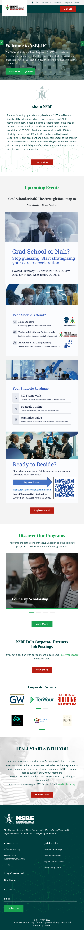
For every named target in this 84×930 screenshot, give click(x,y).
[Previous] (1, 42)
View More (42, 623)
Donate (68, 8)
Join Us (29, 71)
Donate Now (42, 794)
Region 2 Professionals (53, 861)
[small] (32, 2)
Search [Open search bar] (76, 3)
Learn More (14, 71)
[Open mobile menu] (80, 9)
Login (67, 2)
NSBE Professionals (52, 855)
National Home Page (52, 849)
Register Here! (42, 510)
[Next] (82, 43)
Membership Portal (52, 867)
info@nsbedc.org (69, 654)
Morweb (47, 925)
